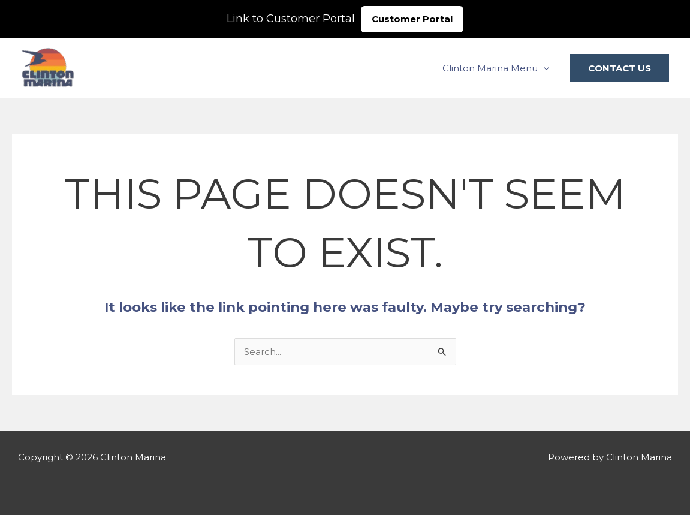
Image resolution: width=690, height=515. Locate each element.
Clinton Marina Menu (495, 68)
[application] (543, 68)
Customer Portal (412, 19)
